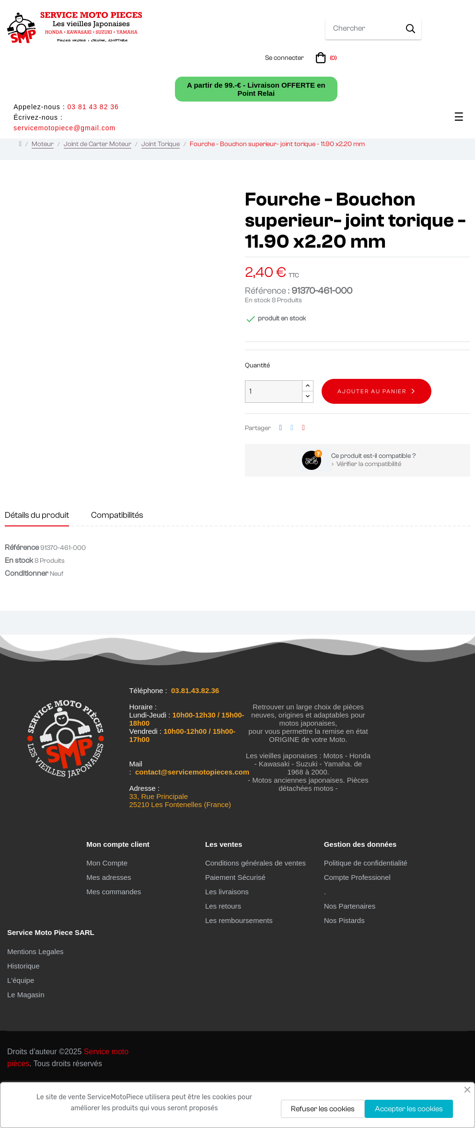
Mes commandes (113, 935)
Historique (23, 1009)
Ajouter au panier (371, 435)
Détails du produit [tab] (37, 559)
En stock (257, 344)
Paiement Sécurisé (235, 921)
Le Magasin (26, 1038)
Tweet (291, 471)
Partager (280, 471)
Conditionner (26, 617)
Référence (22, 591)
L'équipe (20, 1024)
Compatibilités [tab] (117, 559)
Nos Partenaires (350, 950)
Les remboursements (239, 964)
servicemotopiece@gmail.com (64, 128)
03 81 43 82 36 (92, 107)
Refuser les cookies (323, 1109)
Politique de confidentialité (365, 906)
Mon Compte (106, 906)
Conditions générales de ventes (255, 906)
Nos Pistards (344, 964)
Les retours (223, 950)
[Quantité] (273, 435)
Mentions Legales (35, 995)
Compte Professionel (357, 921)
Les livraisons (227, 935)
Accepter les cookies (409, 1109)
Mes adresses (108, 921)
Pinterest (303, 471)
